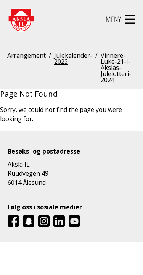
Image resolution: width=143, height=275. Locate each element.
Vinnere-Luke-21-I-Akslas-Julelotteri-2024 (116, 67)
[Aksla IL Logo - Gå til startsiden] (21, 19)
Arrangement (26, 56)
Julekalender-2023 (73, 59)
